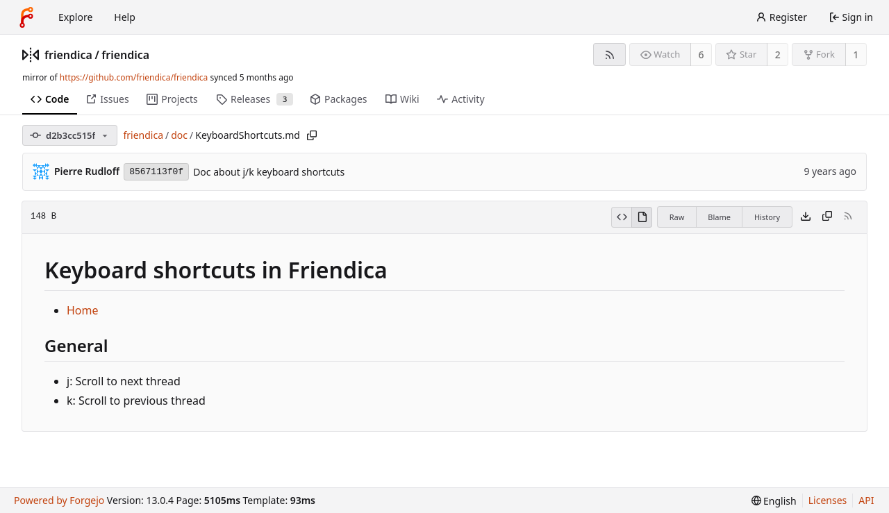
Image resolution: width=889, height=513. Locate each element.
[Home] (26, 17)
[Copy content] (827, 217)
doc (179, 135)
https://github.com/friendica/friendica (134, 77)
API (866, 500)
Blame (719, 217)
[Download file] (806, 217)
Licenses (827, 500)
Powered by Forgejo (59, 500)
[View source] (621, 217)
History (767, 217)
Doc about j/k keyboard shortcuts (268, 171)
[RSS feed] (609, 54)
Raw (677, 217)
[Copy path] (312, 135)
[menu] (774, 500)
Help (124, 17)
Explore (75, 17)
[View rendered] (641, 217)
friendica (68, 55)
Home (83, 310)
